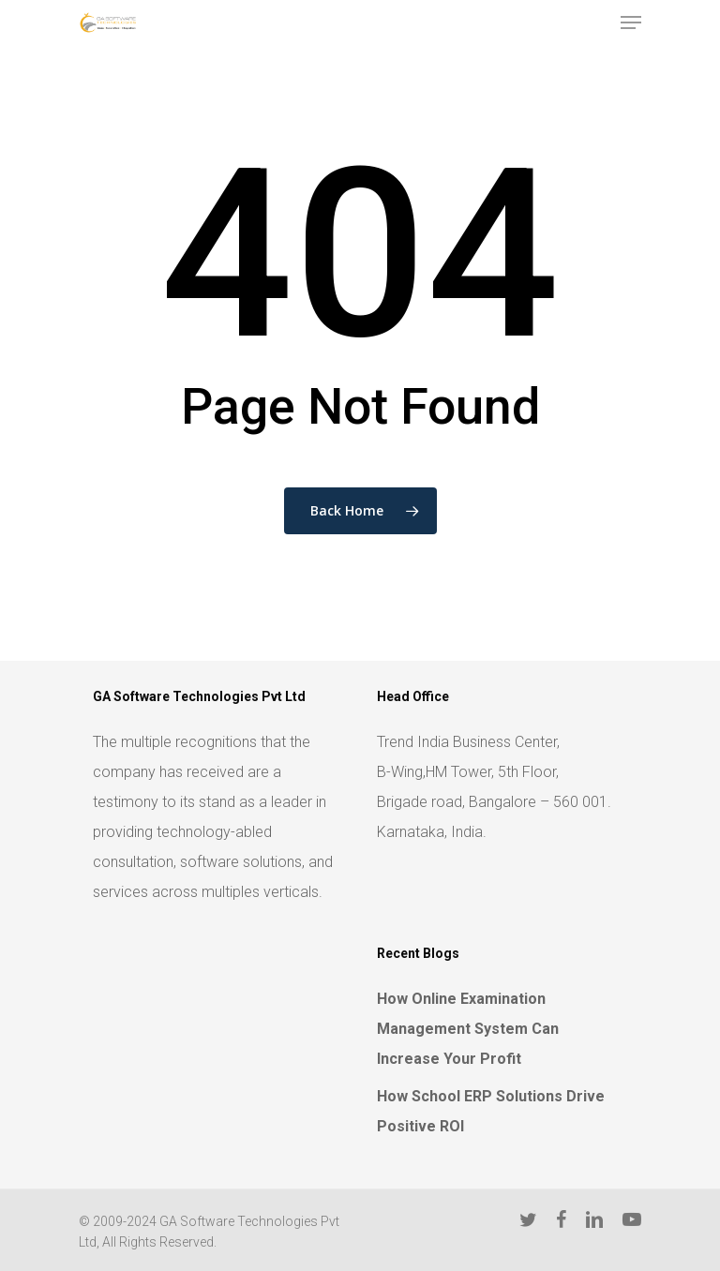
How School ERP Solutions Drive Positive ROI (491, 1111)
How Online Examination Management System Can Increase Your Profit (468, 1029)
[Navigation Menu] (631, 22)
